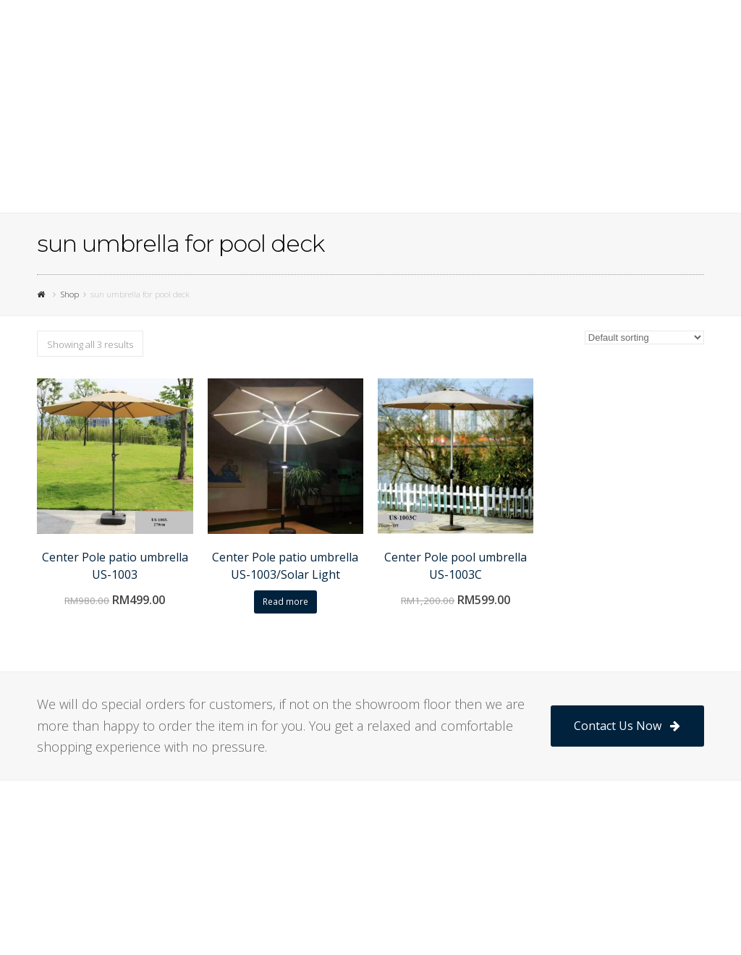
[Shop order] (644, 337)
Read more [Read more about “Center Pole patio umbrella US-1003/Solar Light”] (285, 601)
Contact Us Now (627, 726)
